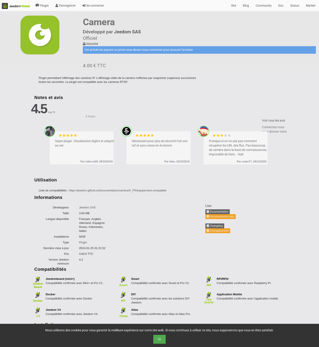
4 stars (72, 135)
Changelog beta (218, 230)
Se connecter (93, 5)
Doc (281, 5)
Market (311, 5)
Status (294, 5)
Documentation (217, 211)
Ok (159, 339)
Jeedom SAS (127, 31)
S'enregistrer (65, 5)
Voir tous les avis (273, 120)
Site (233, 5)
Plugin (42, 5)
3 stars (68, 135)
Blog (246, 5)
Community (264, 5)
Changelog (215, 225)
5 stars (75, 135)
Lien (208, 206)
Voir (240, 154)
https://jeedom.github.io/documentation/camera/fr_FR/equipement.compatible (117, 190)
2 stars (64, 135)
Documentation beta (220, 216)
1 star (60, 135)
